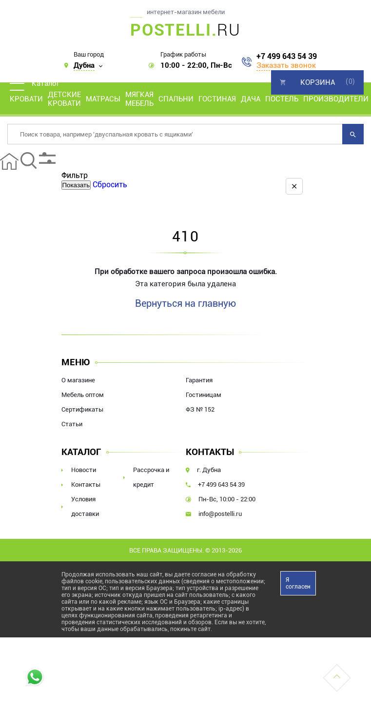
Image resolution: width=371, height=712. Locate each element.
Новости (83, 470)
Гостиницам (203, 394)
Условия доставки (85, 506)
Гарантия (199, 380)
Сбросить (110, 184)
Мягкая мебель (139, 99)
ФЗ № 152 (200, 409)
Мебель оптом (82, 394)
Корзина (317, 82)
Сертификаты (82, 409)
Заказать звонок (286, 65)
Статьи (71, 424)
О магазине (78, 380)
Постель (281, 99)
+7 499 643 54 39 (286, 56)
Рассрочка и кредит (151, 477)
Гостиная (217, 99)
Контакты (85, 484)
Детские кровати (64, 99)
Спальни (176, 99)
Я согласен (298, 583)
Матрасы (103, 99)
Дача (250, 99)
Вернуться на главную (185, 303)
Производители (336, 99)
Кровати (26, 99)
